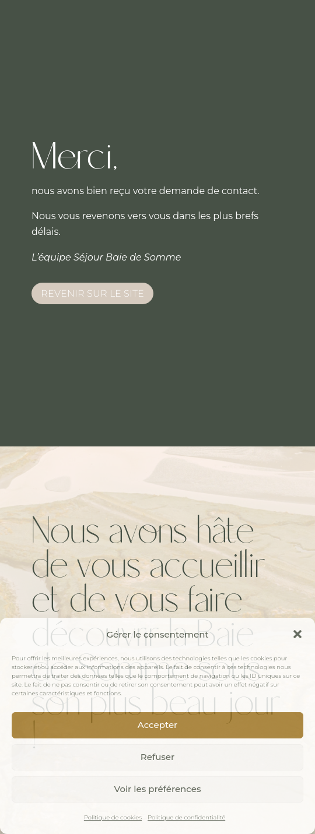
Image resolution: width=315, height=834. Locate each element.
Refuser (157, 756)
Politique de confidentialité (186, 817)
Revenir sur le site (92, 293)
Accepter (157, 724)
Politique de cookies (113, 817)
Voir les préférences (157, 788)
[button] (297, 634)
